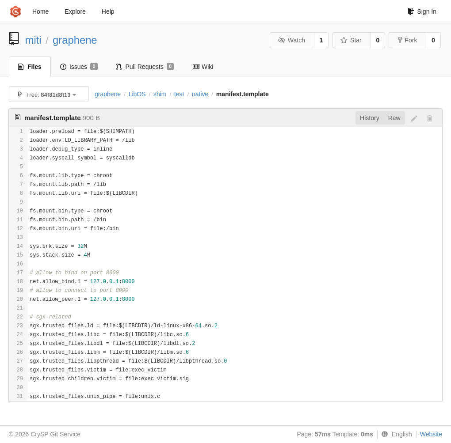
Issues (79, 67)
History (369, 117)
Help (108, 11)
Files (30, 66)
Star (351, 40)
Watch (291, 40)
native (200, 94)
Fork (407, 40)
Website (431, 434)
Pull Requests (145, 67)
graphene (75, 40)
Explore (75, 11)
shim (160, 94)
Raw (394, 117)
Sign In (422, 11)
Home (40, 11)
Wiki (202, 66)
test (179, 94)
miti (33, 40)
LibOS (137, 94)
